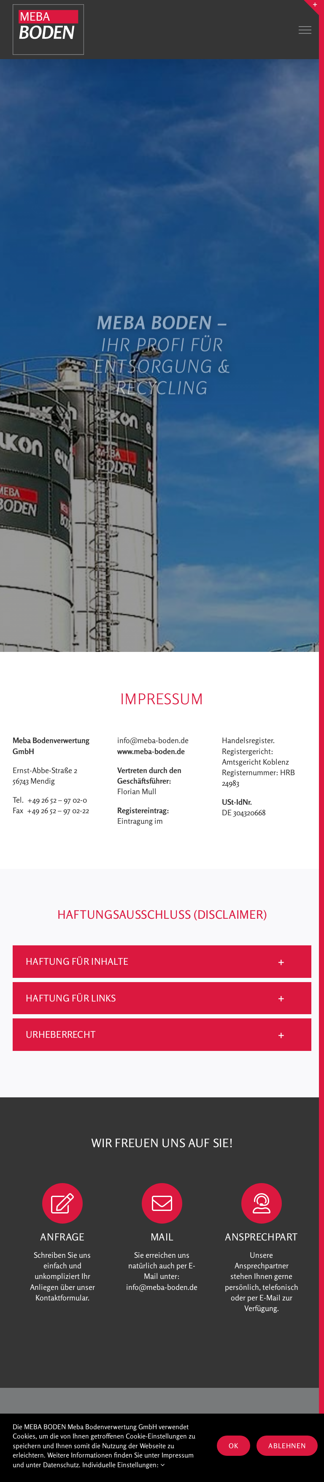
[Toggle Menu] (305, 30)
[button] (162, 961)
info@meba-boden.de (153, 740)
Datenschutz (61, 1464)
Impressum (178, 1455)
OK (233, 1445)
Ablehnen (287, 1445)
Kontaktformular (61, 1298)
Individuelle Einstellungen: (123, 1464)
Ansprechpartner (262, 1265)
